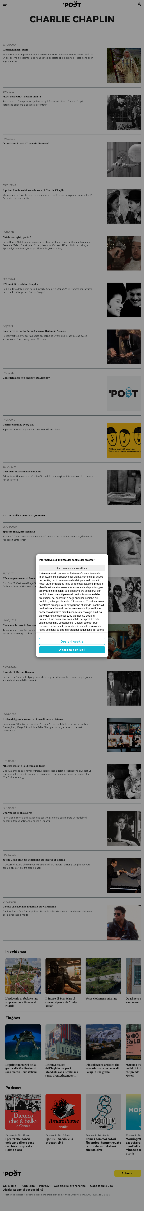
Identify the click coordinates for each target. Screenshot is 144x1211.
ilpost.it (88, 619)
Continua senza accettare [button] (72, 568)
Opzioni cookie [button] (72, 641)
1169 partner (74, 615)
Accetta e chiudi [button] (72, 650)
